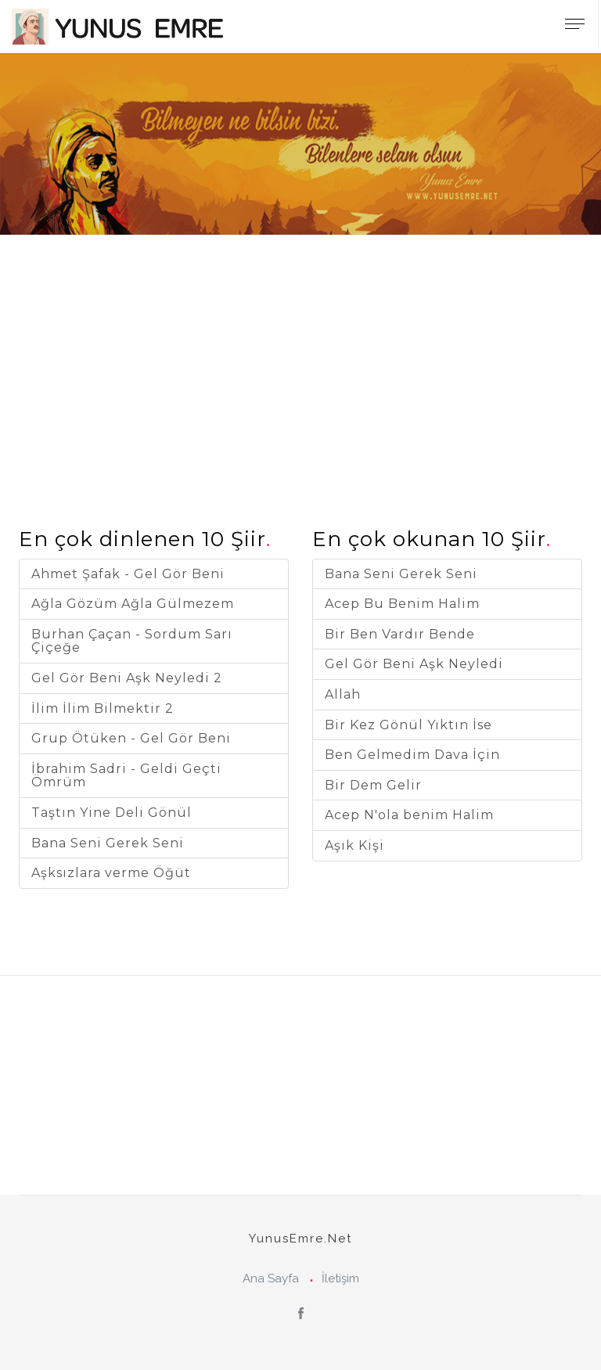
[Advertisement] (300, 344)
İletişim (340, 1278)
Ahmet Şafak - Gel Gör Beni (128, 573)
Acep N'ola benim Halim (409, 814)
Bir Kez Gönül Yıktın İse (408, 724)
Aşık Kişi (354, 845)
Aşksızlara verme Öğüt (111, 872)
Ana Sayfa (271, 1278)
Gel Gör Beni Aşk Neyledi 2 (126, 678)
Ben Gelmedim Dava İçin (412, 754)
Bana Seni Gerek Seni (107, 843)
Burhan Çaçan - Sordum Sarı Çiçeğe (131, 641)
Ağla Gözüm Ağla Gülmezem (132, 603)
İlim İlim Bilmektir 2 (102, 708)
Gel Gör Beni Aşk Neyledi (414, 663)
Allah (343, 694)
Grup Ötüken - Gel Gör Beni (131, 738)
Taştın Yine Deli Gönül (111, 812)
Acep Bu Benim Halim (402, 603)
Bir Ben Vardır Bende (400, 634)
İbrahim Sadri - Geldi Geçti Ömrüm (126, 775)
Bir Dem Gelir (373, 785)
